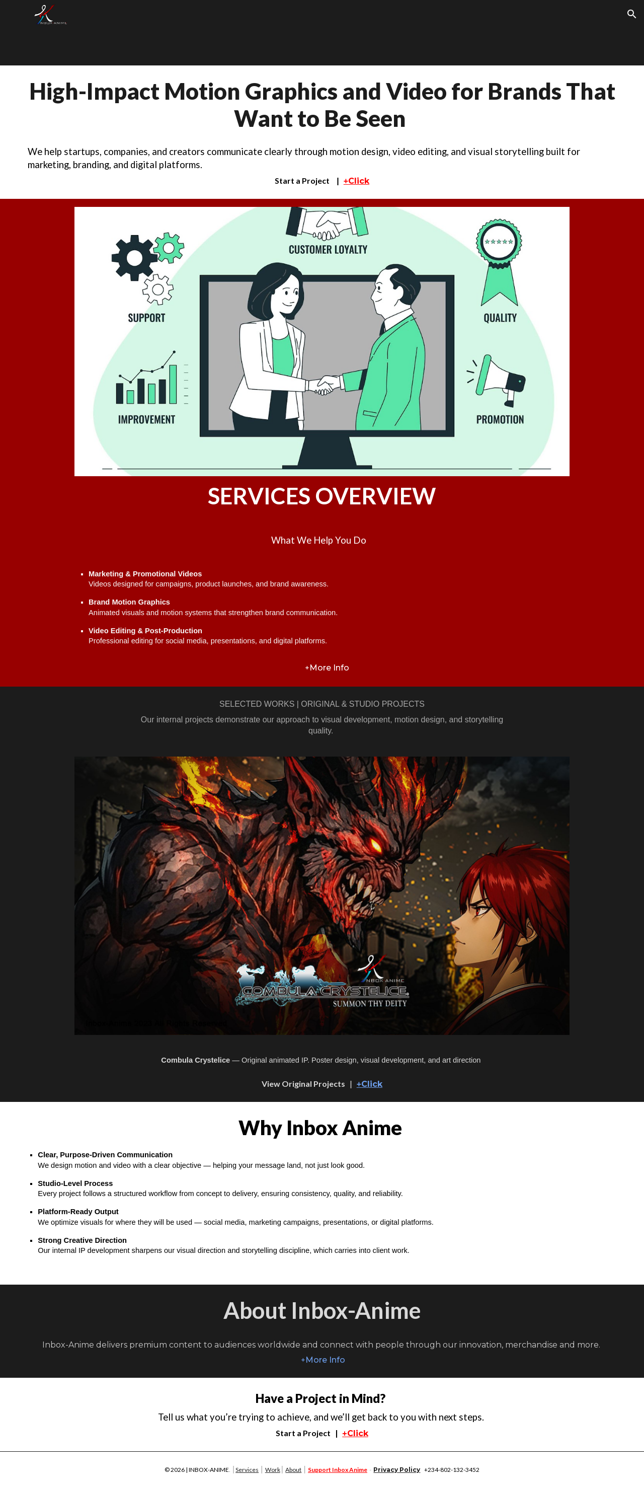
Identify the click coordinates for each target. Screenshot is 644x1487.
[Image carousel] (322, 896)
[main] (322, 132)
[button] (632, 14)
